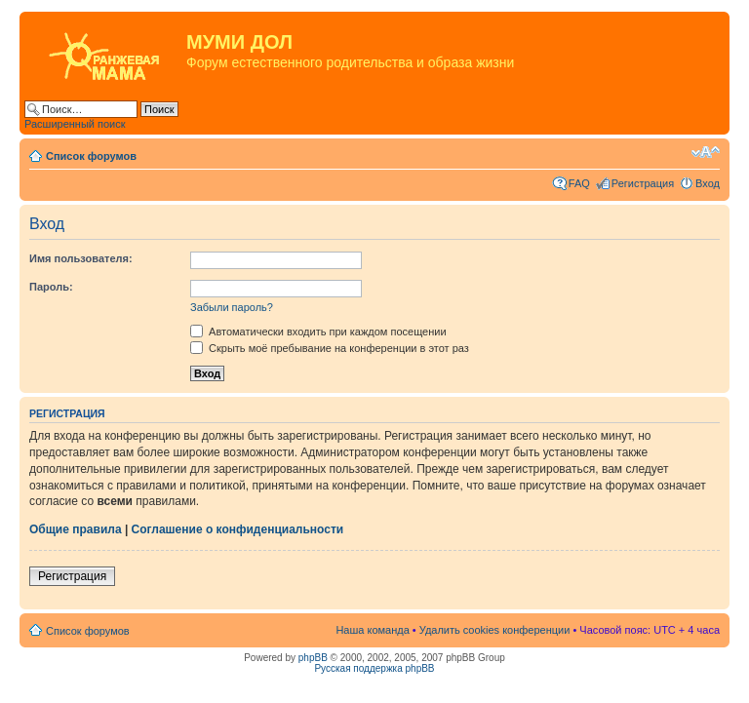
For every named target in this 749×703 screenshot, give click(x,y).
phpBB (313, 657)
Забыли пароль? (231, 307)
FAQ (579, 183)
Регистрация (642, 183)
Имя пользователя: (81, 258)
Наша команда (372, 630)
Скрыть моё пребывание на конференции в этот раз (329, 348)
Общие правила (75, 529)
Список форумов (91, 156)
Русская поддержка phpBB (374, 668)
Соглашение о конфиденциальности (238, 529)
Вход (707, 183)
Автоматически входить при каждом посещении (318, 331)
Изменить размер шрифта (705, 152)
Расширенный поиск (75, 124)
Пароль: (51, 287)
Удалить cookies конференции (495, 630)
